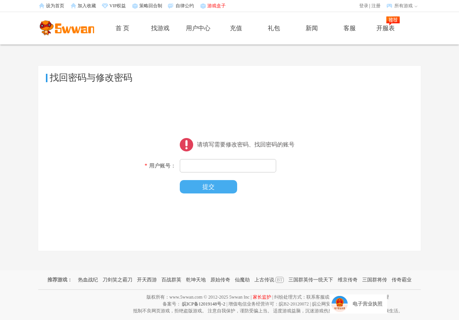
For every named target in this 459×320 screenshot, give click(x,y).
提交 (208, 187)
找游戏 (160, 28)
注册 (376, 5)
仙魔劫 (242, 280)
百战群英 (171, 280)
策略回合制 (150, 5)
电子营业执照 (367, 304)
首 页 (122, 28)
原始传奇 (220, 280)
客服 (349, 28)
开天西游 (147, 280)
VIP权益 (117, 5)
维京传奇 (348, 280)
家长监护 (262, 297)
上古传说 (268, 280)
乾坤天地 (196, 280)
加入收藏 (87, 5)
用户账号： (160, 166)
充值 (236, 28)
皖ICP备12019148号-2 (203, 304)
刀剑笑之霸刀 (117, 280)
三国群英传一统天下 (310, 280)
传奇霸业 (402, 280)
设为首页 (55, 5)
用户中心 (198, 28)
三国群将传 (374, 280)
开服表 (385, 28)
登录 (363, 5)
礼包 (274, 28)
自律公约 (185, 5)
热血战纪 (88, 280)
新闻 (312, 28)
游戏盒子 (216, 5)
